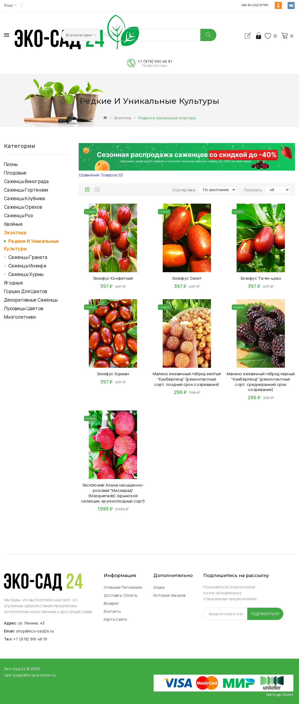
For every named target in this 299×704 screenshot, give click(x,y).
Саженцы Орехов (23, 207)
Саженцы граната (27, 257)
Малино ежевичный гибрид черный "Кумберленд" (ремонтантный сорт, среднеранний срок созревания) (261, 381)
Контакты (112, 611)
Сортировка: (184, 189)
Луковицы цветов (23, 308)
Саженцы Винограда (26, 181)
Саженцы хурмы (26, 274)
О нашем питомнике (123, 587)
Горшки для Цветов (25, 291)
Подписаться (265, 613)
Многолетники (20, 317)
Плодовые (15, 173)
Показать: (253, 189)
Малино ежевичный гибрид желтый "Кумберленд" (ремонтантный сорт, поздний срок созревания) (187, 379)
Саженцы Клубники (24, 198)
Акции (158, 587)
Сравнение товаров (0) (101, 174)
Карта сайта (115, 619)
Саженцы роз (18, 215)
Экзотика (122, 117)
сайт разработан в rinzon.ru (30, 675)
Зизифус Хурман (113, 374)
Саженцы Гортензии (26, 190)
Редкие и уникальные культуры (167, 117)
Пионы (11, 164)
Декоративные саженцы (31, 300)
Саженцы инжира (27, 266)
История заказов (169, 595)
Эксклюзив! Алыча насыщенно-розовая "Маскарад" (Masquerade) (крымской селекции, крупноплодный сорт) (113, 493)
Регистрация (249, 36)
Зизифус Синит (187, 278)
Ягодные (13, 283)
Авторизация (258, 36)
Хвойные (13, 224)
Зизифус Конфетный (113, 278)
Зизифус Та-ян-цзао (260, 278)
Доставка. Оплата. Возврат (121, 599)
